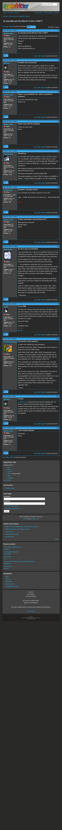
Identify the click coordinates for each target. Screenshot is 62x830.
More (56, 539)
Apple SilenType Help (12, 534)
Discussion (13, 16)
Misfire (9, 473)
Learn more (7, 480)
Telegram (10, 478)
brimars (6, 568)
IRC (9, 467)
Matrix (9, 469)
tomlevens (8, 190)
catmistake (8, 154)
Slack (9, 476)
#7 (58, 217)
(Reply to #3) (21, 121)
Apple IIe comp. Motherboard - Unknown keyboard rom (22, 526)
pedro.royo (8, 33)
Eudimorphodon (11, 342)
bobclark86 (7, 554)
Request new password (13, 508)
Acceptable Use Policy (12, 586)
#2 (58, 60)
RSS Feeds (8, 581)
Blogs (7, 576)
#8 (58, 246)
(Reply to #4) (21, 151)
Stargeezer (7, 563)
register (11, 26)
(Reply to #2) (21, 92)
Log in (5, 26)
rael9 (6, 307)
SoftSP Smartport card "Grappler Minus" (18, 529)
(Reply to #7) (22, 246)
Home (5, 12)
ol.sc (5, 559)
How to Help (31, 611)
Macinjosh (8, 249)
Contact (56, 12)
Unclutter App (35, 519)
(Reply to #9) (21, 339)
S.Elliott (6, 549)
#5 (58, 151)
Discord (10, 471)
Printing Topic (10, 536)
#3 (58, 92)
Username (7, 496)
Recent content (9, 488)
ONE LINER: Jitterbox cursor (12, 547)
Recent (17, 12)
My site (20, 330)
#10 (57, 339)
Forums (10, 12)
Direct (25, 519)
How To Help (38, 12)
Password (7, 501)
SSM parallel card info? (11, 552)
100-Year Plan (48, 12)
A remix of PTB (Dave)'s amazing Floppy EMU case (19, 561)
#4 (58, 121)
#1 (58, 30)
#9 (58, 304)
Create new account (12, 506)
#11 (57, 396)
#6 (58, 187)
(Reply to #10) (21, 396)
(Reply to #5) (21, 187)
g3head (7, 63)
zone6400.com (23, 402)
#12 (57, 428)
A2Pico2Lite (9, 531)
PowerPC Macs (24, 16)
